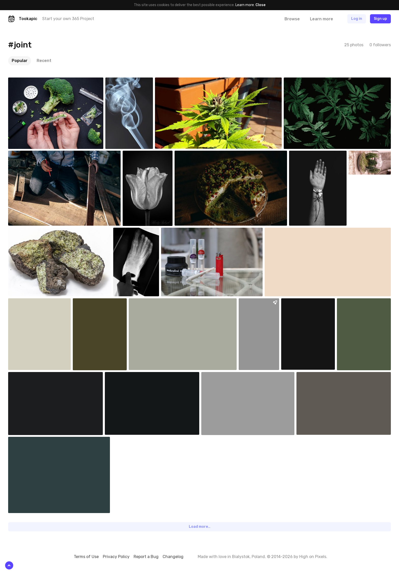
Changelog (173, 556)
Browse (292, 19)
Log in (356, 19)
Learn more (244, 5)
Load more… (199, 526)
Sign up (380, 19)
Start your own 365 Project (68, 18)
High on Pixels (312, 556)
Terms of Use (86, 556)
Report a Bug (146, 556)
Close (260, 5)
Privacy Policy (116, 556)
